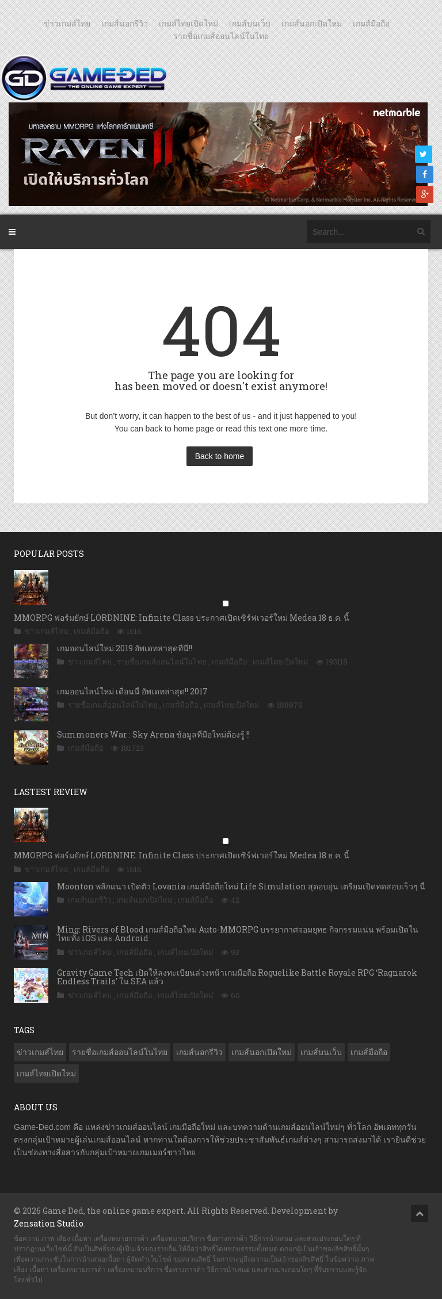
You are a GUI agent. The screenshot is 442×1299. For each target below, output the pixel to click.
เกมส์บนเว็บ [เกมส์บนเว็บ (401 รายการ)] (321, 1052)
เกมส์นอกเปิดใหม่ (311, 23)
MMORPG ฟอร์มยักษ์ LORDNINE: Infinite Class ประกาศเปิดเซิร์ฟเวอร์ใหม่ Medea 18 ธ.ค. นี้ (181, 617)
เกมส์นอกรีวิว (124, 23)
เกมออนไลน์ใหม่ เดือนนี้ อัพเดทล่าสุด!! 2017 (132, 691)
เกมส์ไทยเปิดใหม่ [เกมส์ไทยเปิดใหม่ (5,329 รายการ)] (46, 1073)
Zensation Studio (48, 1223)
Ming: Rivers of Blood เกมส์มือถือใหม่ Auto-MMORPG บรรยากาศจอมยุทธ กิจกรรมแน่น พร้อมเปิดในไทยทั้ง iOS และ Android (237, 933)
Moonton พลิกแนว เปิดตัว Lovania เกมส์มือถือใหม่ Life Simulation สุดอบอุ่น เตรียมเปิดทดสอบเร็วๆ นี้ (241, 886)
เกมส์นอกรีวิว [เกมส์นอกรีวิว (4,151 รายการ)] (199, 1052)
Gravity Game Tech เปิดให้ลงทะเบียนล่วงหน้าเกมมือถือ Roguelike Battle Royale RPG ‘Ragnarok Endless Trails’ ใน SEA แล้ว (237, 977)
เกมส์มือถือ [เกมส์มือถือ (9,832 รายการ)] (368, 1052)
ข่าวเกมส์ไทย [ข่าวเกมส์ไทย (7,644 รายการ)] (40, 1052)
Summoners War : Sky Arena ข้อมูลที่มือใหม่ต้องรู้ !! (153, 734)
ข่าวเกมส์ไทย (67, 23)
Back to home (220, 456)
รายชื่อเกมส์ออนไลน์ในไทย (221, 36)
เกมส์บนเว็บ (249, 23)
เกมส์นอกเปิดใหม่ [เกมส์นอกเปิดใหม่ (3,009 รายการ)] (261, 1052)
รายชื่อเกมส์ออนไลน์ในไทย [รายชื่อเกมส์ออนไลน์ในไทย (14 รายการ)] (119, 1052)
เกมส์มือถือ (371, 23)
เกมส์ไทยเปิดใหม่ (188, 23)
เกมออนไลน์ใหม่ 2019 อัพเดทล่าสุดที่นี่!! (124, 648)
